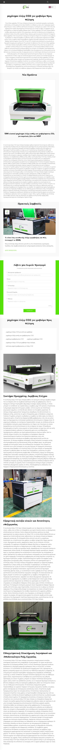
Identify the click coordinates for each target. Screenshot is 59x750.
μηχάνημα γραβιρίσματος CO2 (15, 339)
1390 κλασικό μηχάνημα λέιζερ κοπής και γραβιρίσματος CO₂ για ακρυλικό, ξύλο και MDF (29, 135)
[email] (57, 376)
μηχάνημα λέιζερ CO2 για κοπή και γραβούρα (19, 332)
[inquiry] (57, 379)
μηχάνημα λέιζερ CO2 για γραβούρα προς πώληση (20, 342)
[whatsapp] (57, 372)
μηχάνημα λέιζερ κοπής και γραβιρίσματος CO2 (20, 335)
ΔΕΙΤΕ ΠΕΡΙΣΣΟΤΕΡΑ (11, 250)
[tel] (57, 369)
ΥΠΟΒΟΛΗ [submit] (29, 310)
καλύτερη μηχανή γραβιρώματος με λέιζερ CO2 (19, 346)
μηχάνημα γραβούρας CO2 (34, 339)
